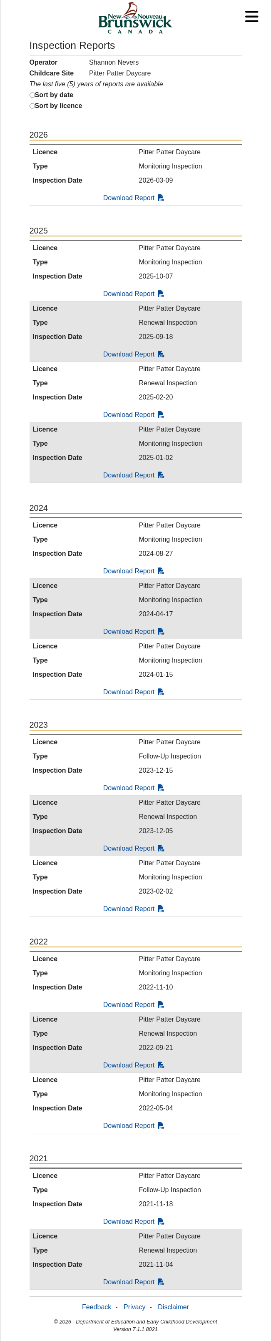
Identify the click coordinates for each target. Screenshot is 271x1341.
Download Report (134, 197)
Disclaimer (173, 1307)
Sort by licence (58, 105)
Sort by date (54, 94)
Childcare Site (52, 73)
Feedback (96, 1307)
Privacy (134, 1307)
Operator (44, 62)
